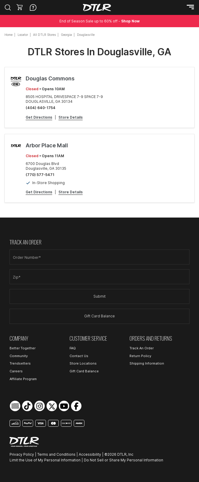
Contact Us (79, 356)
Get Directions (39, 117)
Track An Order (141, 348)
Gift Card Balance (99, 316)
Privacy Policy (22, 454)
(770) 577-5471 (40, 174)
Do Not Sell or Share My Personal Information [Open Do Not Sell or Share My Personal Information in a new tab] (123, 460)
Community (19, 356)
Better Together (23, 348)
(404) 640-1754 (40, 107)
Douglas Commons (50, 78)
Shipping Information (146, 363)
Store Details (70, 117)
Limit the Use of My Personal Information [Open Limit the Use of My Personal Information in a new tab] (45, 460)
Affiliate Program (23, 379)
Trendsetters (20, 363)
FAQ (73, 348)
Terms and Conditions (56, 454)
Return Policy (140, 356)
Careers (16, 371)
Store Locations (83, 363)
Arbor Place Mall (47, 145)
